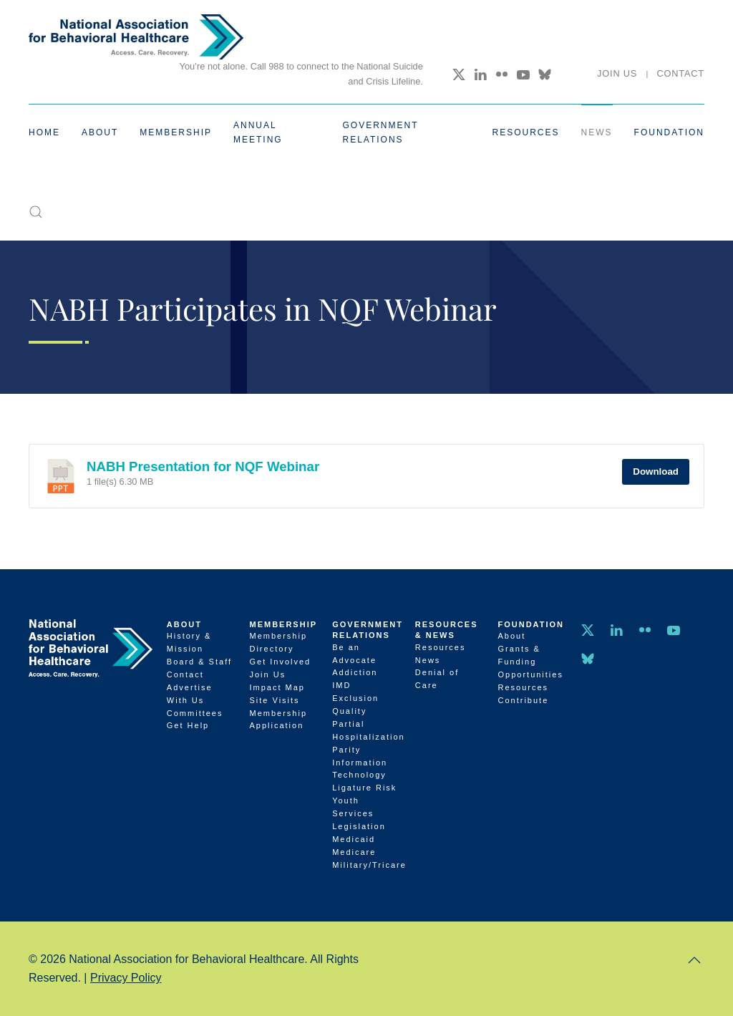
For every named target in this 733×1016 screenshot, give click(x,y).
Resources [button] (526, 132)
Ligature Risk (364, 787)
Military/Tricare (366, 865)
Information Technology (359, 769)
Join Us (617, 73)
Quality (349, 711)
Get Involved (280, 661)
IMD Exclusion (355, 691)
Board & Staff (199, 661)
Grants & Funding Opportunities (530, 661)
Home (44, 132)
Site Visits (274, 700)
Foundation (531, 624)
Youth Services (353, 807)
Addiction (354, 672)
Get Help (188, 725)
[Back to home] (136, 36)
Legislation (359, 826)
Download (656, 471)
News (597, 132)
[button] (36, 212)
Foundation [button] (669, 132)
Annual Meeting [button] (258, 132)
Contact (680, 73)
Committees (195, 713)
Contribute (523, 700)
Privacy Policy (126, 978)
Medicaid (353, 839)
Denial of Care (437, 679)
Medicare (354, 852)
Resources (440, 647)
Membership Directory (278, 642)
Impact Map (276, 687)
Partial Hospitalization (366, 730)
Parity (346, 749)
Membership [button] (176, 132)
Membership (283, 624)
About (184, 624)
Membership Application (278, 719)
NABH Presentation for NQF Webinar (203, 466)
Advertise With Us (190, 694)
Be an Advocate (354, 653)
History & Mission (189, 642)
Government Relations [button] (381, 132)
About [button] (100, 132)
